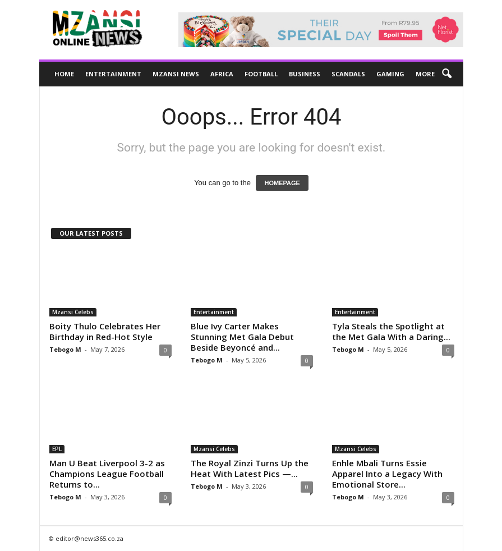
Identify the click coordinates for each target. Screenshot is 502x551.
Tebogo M (65, 349)
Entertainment (113, 74)
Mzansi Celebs (73, 312)
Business (304, 74)
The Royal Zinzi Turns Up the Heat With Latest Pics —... (249, 468)
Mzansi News (176, 74)
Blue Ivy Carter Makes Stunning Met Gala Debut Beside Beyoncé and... (242, 336)
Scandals (348, 74)
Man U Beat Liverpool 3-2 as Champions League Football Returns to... (107, 473)
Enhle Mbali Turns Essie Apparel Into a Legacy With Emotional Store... (387, 473)
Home (64, 74)
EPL (57, 449)
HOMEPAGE (282, 183)
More (425, 74)
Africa (221, 74)
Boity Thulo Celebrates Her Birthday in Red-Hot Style (104, 331)
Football (261, 74)
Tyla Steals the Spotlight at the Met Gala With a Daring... (391, 331)
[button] (446, 74)
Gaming (390, 74)
